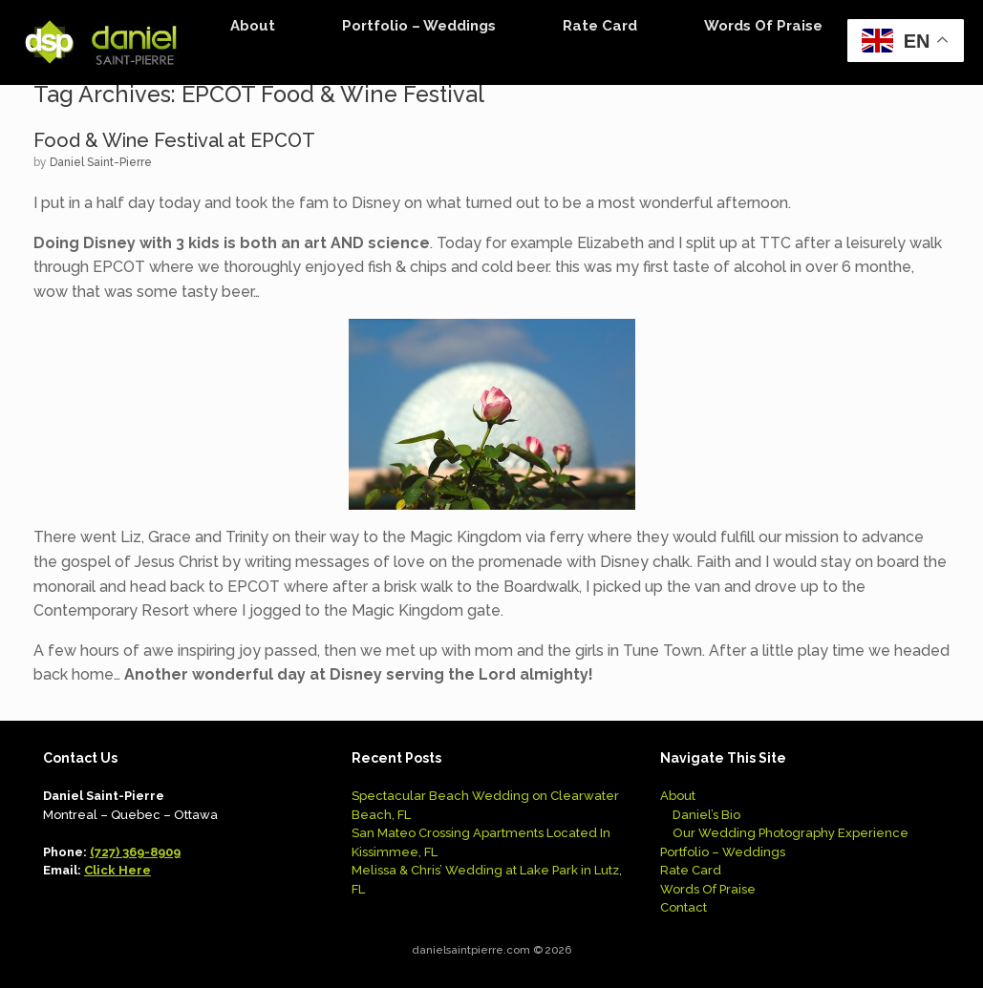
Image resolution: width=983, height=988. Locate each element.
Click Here (117, 870)
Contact (683, 907)
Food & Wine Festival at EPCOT (174, 140)
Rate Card (600, 25)
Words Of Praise (763, 25)
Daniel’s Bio (706, 815)
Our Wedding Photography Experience (790, 833)
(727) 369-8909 (135, 852)
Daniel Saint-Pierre (101, 162)
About (252, 25)
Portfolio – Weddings (419, 25)
